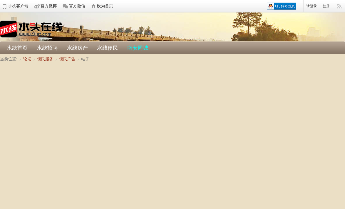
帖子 (85, 59)
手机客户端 (18, 6)
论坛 (27, 59)
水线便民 (107, 48)
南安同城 (137, 48)
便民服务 (45, 59)
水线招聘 (47, 48)
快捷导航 (339, 6)
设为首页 (105, 6)
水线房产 (77, 48)
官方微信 (77, 6)
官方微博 (49, 6)
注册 (326, 6)
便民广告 (67, 59)
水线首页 (17, 48)
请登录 (311, 6)
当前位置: (8, 59)
